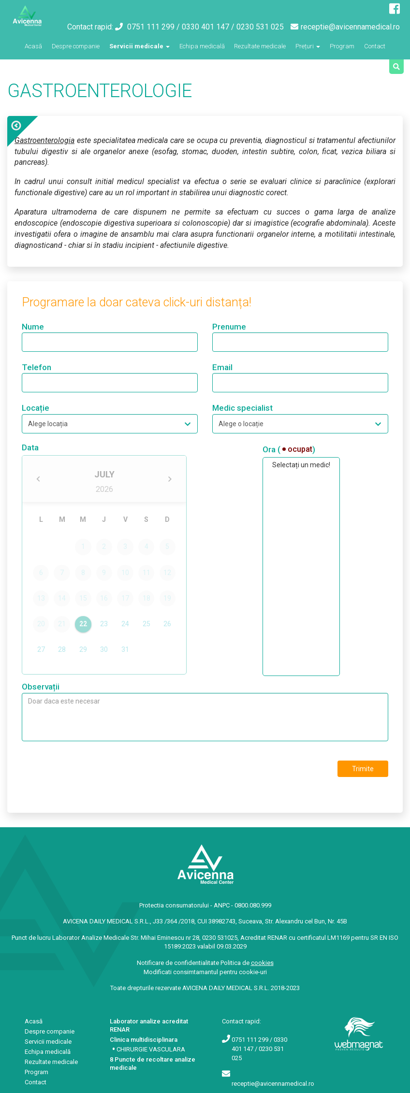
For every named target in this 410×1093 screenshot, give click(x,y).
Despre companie (76, 46)
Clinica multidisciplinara (143, 1039)
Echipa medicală (202, 46)
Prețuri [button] (307, 46)
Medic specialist (242, 408)
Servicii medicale (48, 1041)
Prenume (229, 326)
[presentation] (95, 770)
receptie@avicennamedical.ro (345, 26)
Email (222, 367)
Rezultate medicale (260, 46)
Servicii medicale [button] (139, 46)
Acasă (33, 45)
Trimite (363, 769)
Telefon (36, 367)
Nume (33, 326)
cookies (262, 962)
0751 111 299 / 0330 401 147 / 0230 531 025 (199, 26)
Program (342, 46)
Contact (374, 46)
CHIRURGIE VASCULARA (151, 1049)
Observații (40, 686)
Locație (35, 408)
